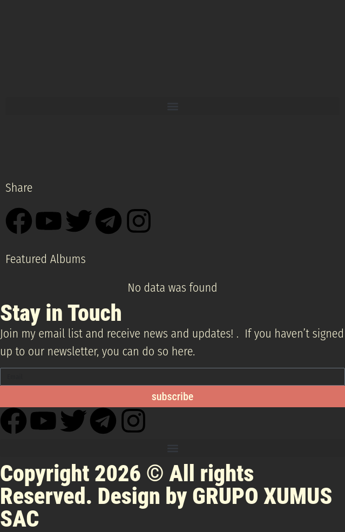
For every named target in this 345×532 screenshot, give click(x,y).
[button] (172, 106)
